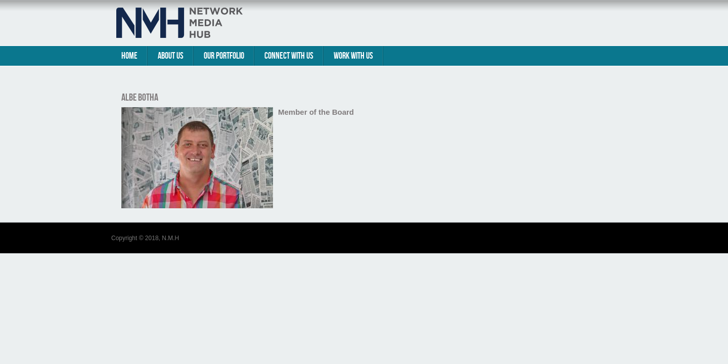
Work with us (353, 56)
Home (129, 56)
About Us (171, 56)
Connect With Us (288, 56)
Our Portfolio (224, 56)
